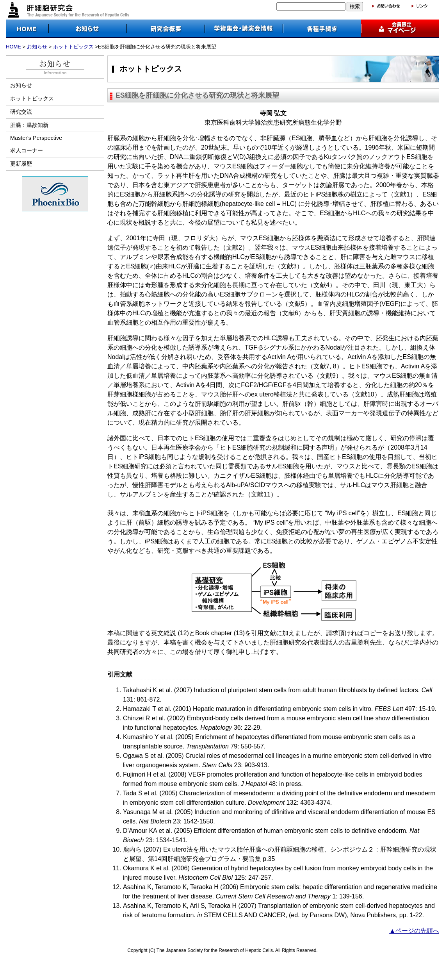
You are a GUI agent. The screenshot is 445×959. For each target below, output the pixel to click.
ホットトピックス (73, 47)
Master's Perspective (36, 138)
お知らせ (37, 47)
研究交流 (21, 112)
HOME (13, 47)
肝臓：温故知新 (29, 125)
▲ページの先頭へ (414, 930)
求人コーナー (26, 150)
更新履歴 (21, 164)
